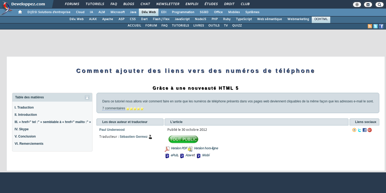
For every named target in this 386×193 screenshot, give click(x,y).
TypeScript (244, 19)
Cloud (80, 12)
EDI (163, 12)
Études (211, 4)
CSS (133, 19)
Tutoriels (94, 4)
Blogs (128, 4)
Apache (107, 19)
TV (226, 26)
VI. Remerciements (28, 144)
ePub (174, 155)
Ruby (227, 19)
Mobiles (234, 12)
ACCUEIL (134, 26)
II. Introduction (25, 115)
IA (91, 12)
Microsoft (117, 12)
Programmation (183, 12)
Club (245, 4)
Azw (188, 155)
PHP (214, 19)
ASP (121, 19)
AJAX (93, 19)
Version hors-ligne (206, 148)
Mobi (205, 155)
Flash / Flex (161, 19)
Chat (145, 4)
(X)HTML (321, 19)
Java (133, 12)
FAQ (113, 4)
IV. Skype (21, 129)
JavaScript (182, 19)
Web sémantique (269, 19)
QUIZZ (237, 26)
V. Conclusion (25, 136)
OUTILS (214, 26)
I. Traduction (24, 107)
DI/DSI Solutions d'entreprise (48, 12)
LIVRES (198, 26)
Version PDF (178, 148)
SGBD (204, 12)
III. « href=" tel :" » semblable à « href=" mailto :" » (52, 122)
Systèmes (252, 12)
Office (218, 12)
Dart (144, 19)
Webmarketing (298, 19)
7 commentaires (113, 108)
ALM (101, 12)
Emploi (191, 4)
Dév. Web (149, 12)
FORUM (151, 26)
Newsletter (167, 4)
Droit (229, 4)
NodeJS (200, 19)
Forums (71, 4)
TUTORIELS (180, 26)
